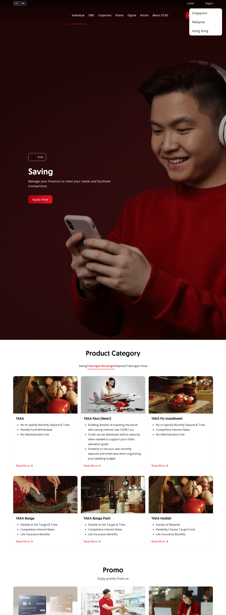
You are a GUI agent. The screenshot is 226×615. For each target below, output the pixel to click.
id (17, 3)
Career (50, 542)
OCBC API (154, 514)
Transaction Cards (23, 485)
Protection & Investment (128, 479)
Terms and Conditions (59, 529)
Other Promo (113, 325)
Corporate (104, 15)
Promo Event (20, 504)
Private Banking (21, 473)
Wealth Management (24, 498)
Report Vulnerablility (202, 581)
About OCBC (160, 15)
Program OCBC (21, 510)
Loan (16, 491)
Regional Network (57, 504)
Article (144, 15)
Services (119, 473)
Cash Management (57, 473)
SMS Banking (156, 496)
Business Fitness (56, 498)
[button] (207, 542)
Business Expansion (92, 473)
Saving (83, 26)
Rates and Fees (21, 542)
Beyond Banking (56, 491)
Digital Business (56, 485)
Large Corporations (91, 467)
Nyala (16, 461)
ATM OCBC (155, 467)
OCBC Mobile (156, 461)
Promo (17, 529)
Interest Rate (20, 554)
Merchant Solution (159, 502)
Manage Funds (89, 479)
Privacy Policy (141, 581)
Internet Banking (158, 483)
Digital (131, 15)
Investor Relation (192, 473)
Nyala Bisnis (54, 461)
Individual (78, 15)
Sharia (119, 15)
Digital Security (55, 554)
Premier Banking (22, 467)
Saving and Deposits (126, 461)
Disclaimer (122, 581)
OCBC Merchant (158, 508)
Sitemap (181, 581)
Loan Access (54, 479)
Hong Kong (200, 31)
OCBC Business (157, 489)
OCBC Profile (190, 467)
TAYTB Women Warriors (60, 467)
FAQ (49, 536)
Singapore (199, 13)
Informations (190, 461)
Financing (120, 467)
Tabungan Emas (136, 26)
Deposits (120, 26)
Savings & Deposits (24, 479)
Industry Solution (90, 498)
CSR (185, 485)
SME (91, 15)
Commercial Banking (92, 461)
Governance (189, 479)
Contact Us (87, 550)
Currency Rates (21, 548)
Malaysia (198, 22)
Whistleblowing (162, 581)
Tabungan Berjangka (101, 26)
